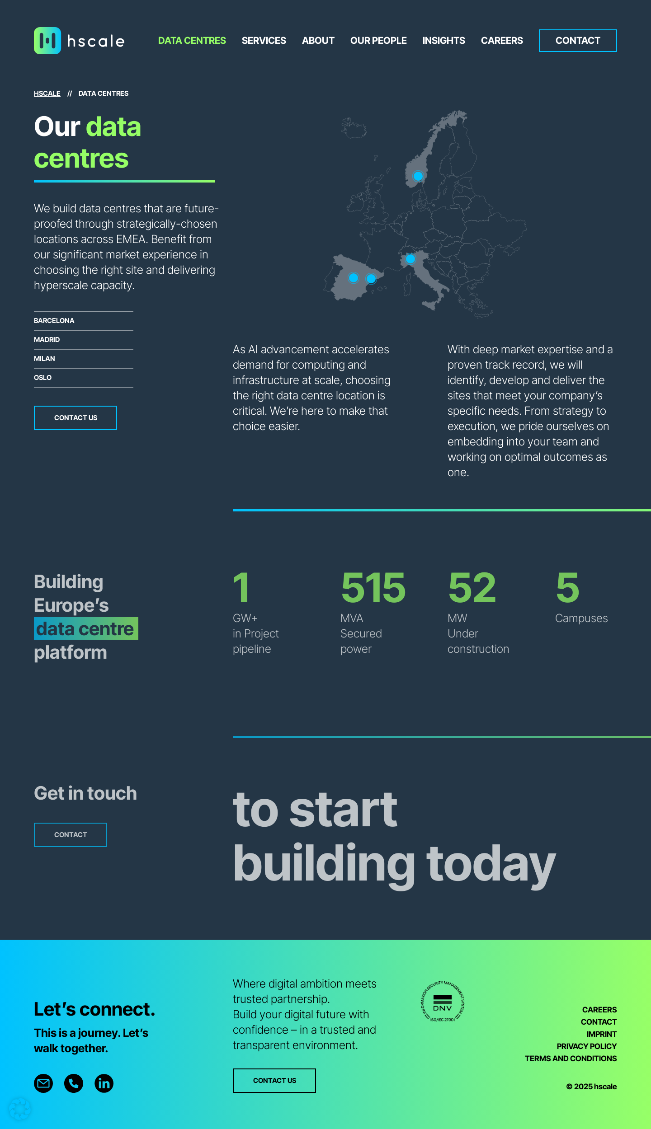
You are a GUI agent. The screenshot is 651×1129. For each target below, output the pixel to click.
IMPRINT (602, 1034)
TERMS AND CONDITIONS (571, 1058)
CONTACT (599, 1021)
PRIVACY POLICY (587, 1046)
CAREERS (599, 1009)
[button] (20, 1109)
